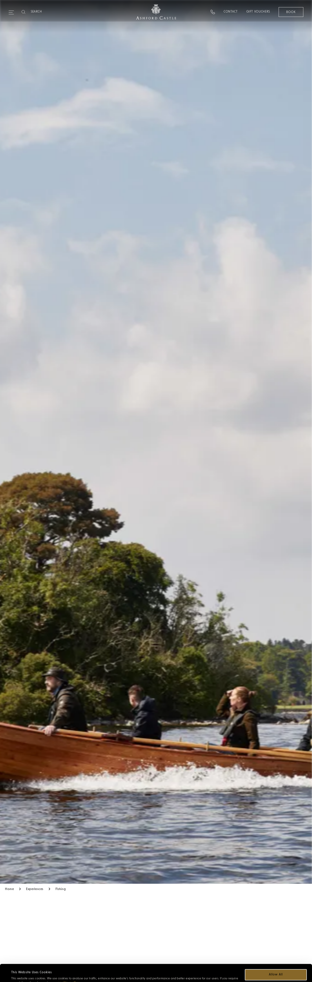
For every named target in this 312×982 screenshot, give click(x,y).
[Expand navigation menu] (11, 10)
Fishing (60, 889)
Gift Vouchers (258, 11)
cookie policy (68, 966)
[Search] (48, 12)
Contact (230, 11)
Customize (276, 971)
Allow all (276, 958)
